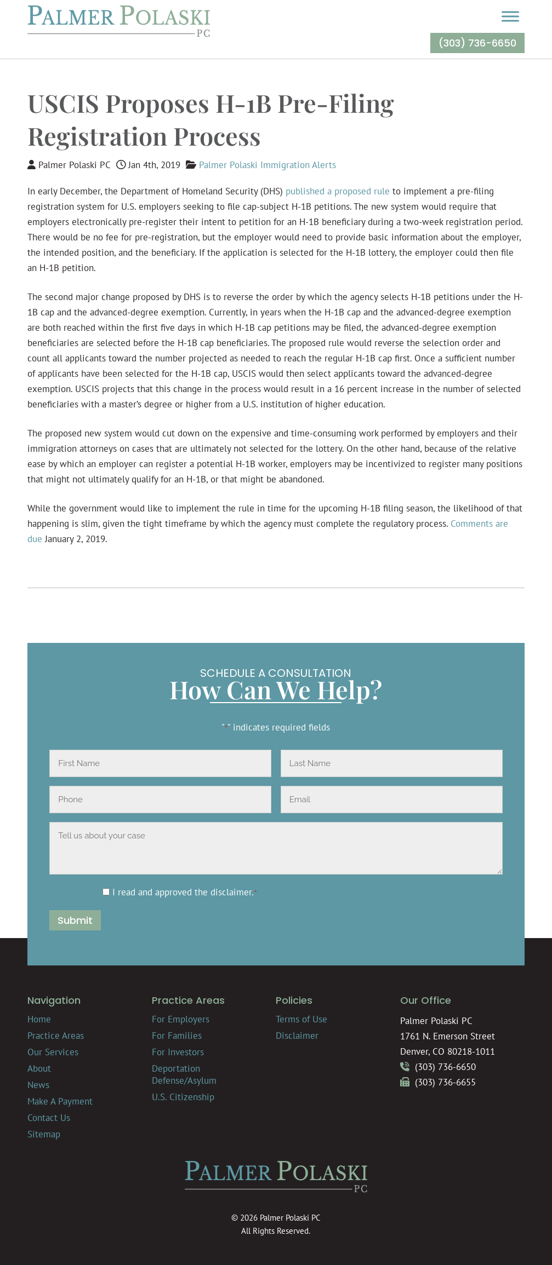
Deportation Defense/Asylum (184, 1074)
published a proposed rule (338, 191)
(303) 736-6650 (477, 43)
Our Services (52, 1052)
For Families (177, 1036)
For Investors (178, 1052)
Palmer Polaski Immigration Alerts (267, 165)
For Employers (180, 1019)
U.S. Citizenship (183, 1097)
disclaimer (231, 892)
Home (39, 1019)
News (38, 1085)
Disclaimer (297, 1036)
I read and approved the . (185, 892)
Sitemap (43, 1134)
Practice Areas (55, 1036)
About (39, 1068)
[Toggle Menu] (510, 16)
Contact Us (48, 1118)
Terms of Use (301, 1019)
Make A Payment (60, 1101)
